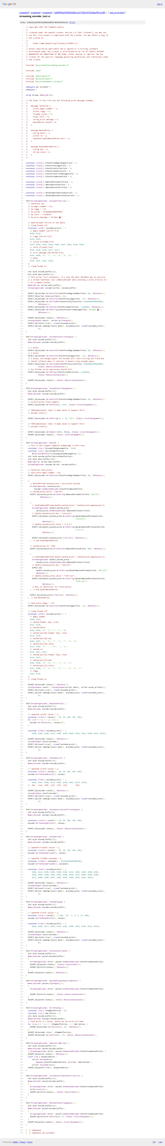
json (160, 1142)
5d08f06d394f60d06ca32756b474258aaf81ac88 (79, 12)
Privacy (23, 1142)
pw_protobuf (117, 12)
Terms (29, 1142)
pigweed (24, 12)
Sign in (159, 4)
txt (154, 1142)
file (72, 22)
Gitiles (15, 1142)
